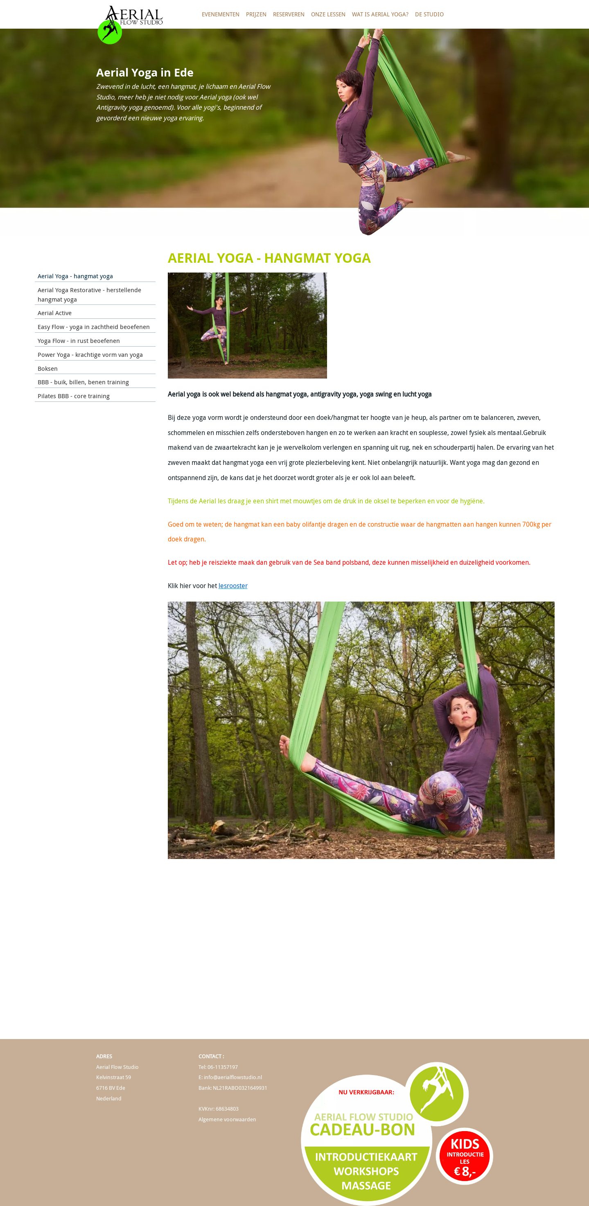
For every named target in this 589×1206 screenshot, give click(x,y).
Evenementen (220, 14)
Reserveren (289, 14)
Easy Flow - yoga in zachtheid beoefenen (94, 326)
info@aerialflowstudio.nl (233, 1077)
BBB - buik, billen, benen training (83, 382)
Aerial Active (55, 313)
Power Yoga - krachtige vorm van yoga (90, 354)
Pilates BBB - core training (74, 396)
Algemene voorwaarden (227, 1119)
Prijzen (256, 14)
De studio (429, 14)
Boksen (48, 368)
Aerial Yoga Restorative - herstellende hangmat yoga (89, 294)
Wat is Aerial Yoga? (380, 14)
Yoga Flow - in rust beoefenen (79, 340)
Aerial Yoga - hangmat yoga (75, 276)
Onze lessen (328, 14)
